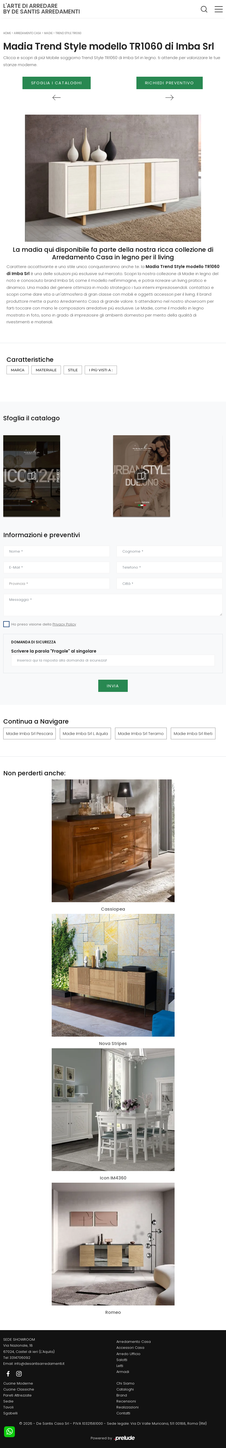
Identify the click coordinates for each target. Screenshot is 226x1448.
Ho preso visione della (43, 624)
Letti (119, 1365)
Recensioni (126, 1401)
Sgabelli (10, 1413)
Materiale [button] (46, 370)
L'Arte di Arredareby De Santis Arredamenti (41, 8)
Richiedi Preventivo (169, 83)
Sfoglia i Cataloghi (56, 83)
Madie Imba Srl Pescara (29, 733)
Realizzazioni (127, 1407)
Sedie (8, 1401)
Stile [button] (73, 370)
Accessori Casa (130, 1347)
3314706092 (19, 1357)
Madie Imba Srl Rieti (193, 733)
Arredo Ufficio (128, 1353)
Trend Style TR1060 (68, 33)
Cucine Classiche (18, 1389)
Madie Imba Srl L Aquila (85, 733)
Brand (121, 1395)
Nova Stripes (113, 1043)
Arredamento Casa (27, 33)
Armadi (122, 1371)
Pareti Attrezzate (17, 1395)
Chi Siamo (125, 1383)
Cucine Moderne (18, 1383)
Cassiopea (113, 909)
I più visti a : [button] (101, 370)
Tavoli (8, 1407)
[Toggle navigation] (219, 9)
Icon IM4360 (113, 1178)
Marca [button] (17, 370)
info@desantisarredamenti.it (39, 1363)
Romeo (113, 1312)
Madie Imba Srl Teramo (141, 733)
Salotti (121, 1359)
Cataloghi (125, 1389)
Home (7, 33)
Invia (113, 686)
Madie (48, 33)
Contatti (123, 1413)
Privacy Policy (64, 624)
